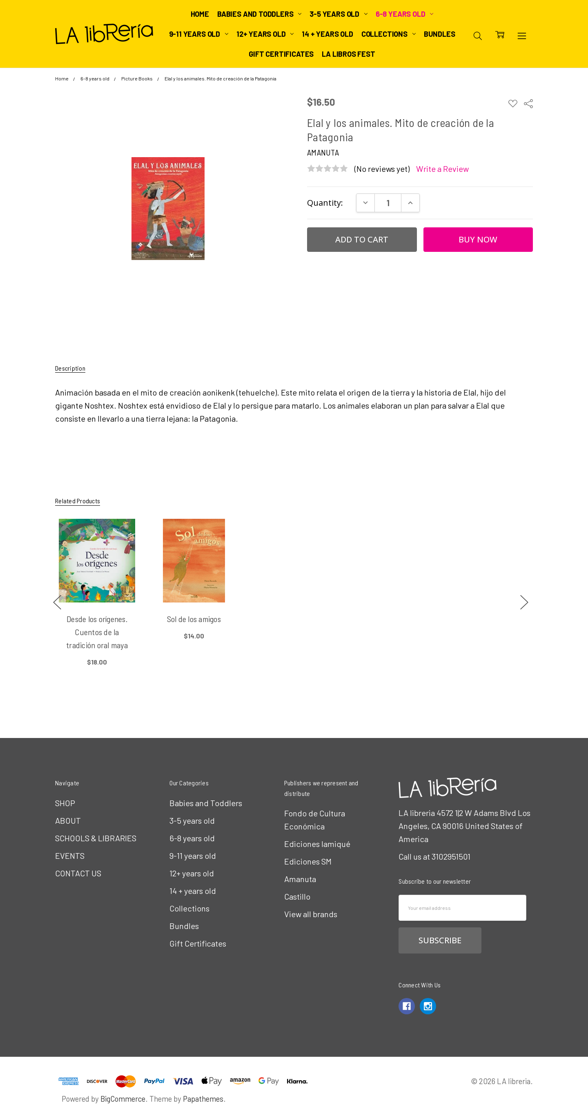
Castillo (297, 896)
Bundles (439, 33)
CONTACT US (78, 873)
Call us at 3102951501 (434, 856)
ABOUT (68, 820)
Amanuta (300, 879)
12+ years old (265, 33)
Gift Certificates (281, 53)
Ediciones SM (308, 861)
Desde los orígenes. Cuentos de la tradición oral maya (97, 632)
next (524, 602)
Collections (388, 33)
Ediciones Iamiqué (317, 844)
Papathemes (203, 1098)
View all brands (310, 914)
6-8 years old (404, 13)
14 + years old (327, 33)
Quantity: (325, 202)
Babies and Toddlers (259, 13)
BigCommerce (122, 1098)
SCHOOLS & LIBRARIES (95, 838)
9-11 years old (198, 33)
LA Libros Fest (348, 53)
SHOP (65, 803)
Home (200, 13)
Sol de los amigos (194, 619)
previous (57, 602)
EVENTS (70, 855)
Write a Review (442, 168)
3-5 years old (338, 13)
